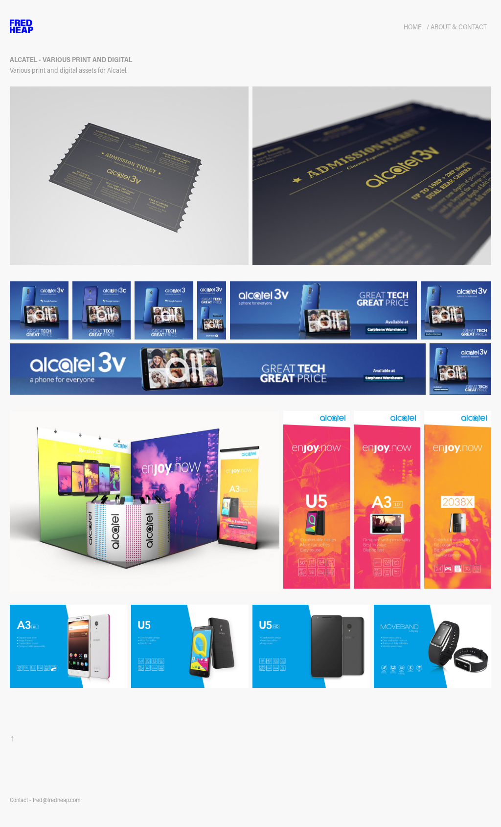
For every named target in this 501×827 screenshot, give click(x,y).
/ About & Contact (457, 26)
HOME (413, 26)
